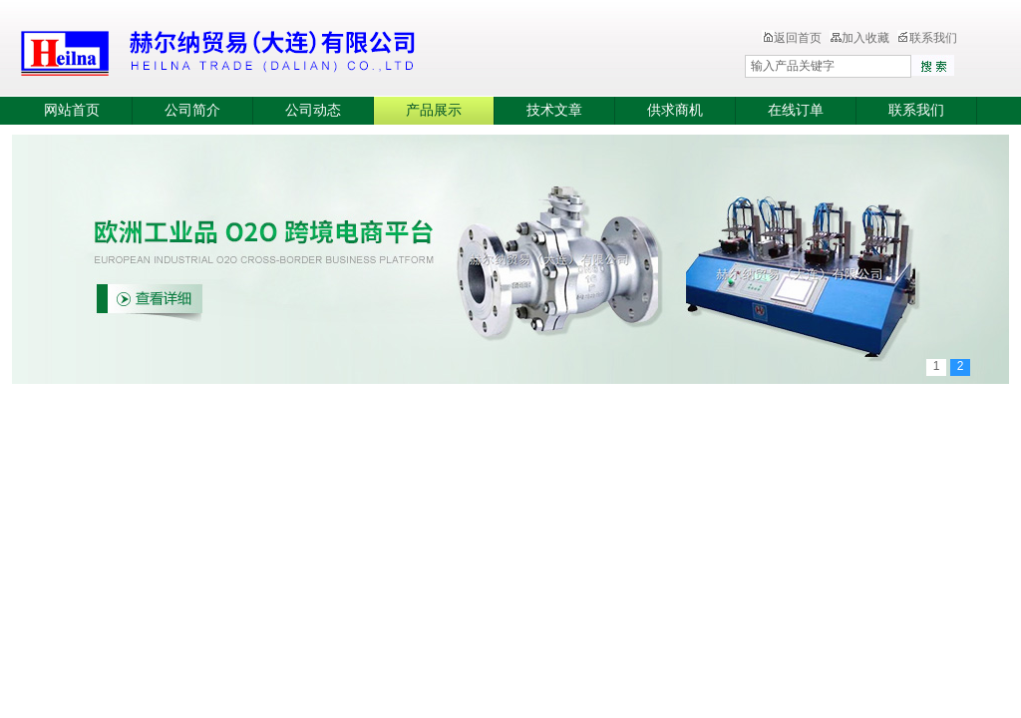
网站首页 (72, 110)
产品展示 (434, 110)
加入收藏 (859, 38)
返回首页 (792, 38)
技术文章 (554, 110)
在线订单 (796, 110)
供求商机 (675, 110)
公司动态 (313, 110)
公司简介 (192, 110)
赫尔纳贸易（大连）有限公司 (336, 50)
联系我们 (927, 38)
